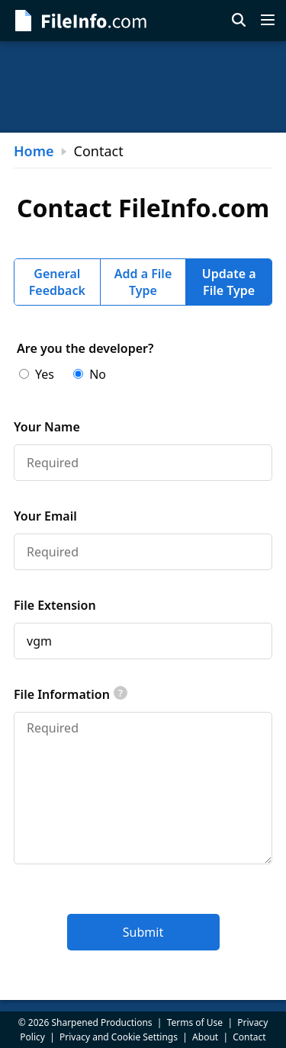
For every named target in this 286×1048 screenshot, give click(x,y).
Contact (249, 1036)
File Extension (55, 605)
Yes (36, 374)
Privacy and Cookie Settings (118, 1036)
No (89, 374)
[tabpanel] (143, 645)
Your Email (45, 516)
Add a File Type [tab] (143, 282)
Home (34, 151)
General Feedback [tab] (57, 282)
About (205, 1036)
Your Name (47, 426)
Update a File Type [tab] (229, 282)
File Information (70, 694)
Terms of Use (195, 1022)
